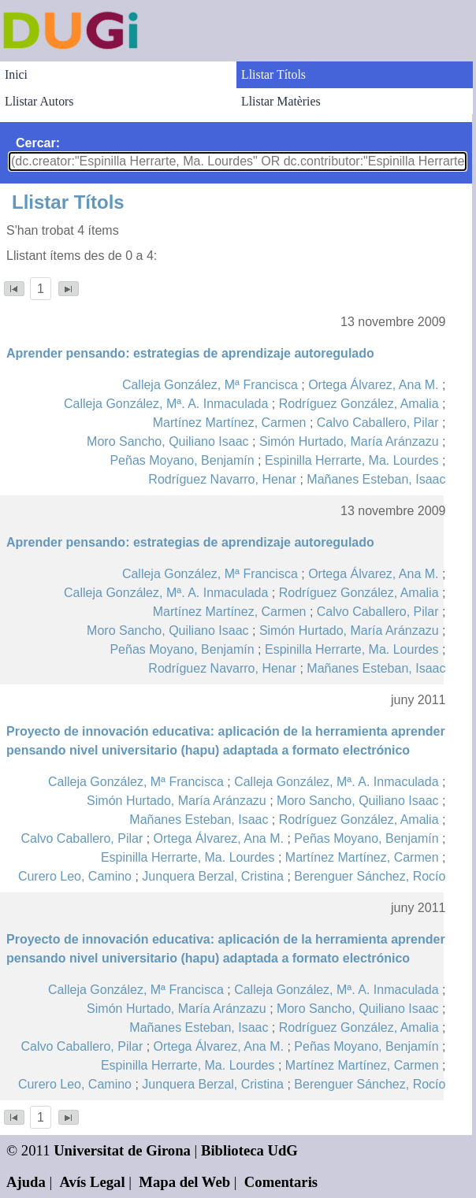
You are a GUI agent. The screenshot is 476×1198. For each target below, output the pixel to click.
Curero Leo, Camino (75, 876)
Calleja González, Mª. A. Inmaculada (166, 403)
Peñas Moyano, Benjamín (182, 460)
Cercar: (38, 143)
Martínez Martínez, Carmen (230, 422)
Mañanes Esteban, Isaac (376, 479)
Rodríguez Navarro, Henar (222, 479)
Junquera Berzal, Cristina (213, 876)
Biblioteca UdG (249, 1150)
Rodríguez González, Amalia (359, 403)
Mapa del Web (184, 1182)
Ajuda (26, 1182)
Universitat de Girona (122, 1150)
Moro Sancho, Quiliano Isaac (167, 441)
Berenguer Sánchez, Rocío (369, 876)
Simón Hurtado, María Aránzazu (349, 441)
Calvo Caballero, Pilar (378, 422)
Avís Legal (92, 1182)
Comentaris (281, 1182)
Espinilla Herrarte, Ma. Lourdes (352, 460)
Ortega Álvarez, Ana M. (373, 384)
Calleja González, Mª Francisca (210, 384)
